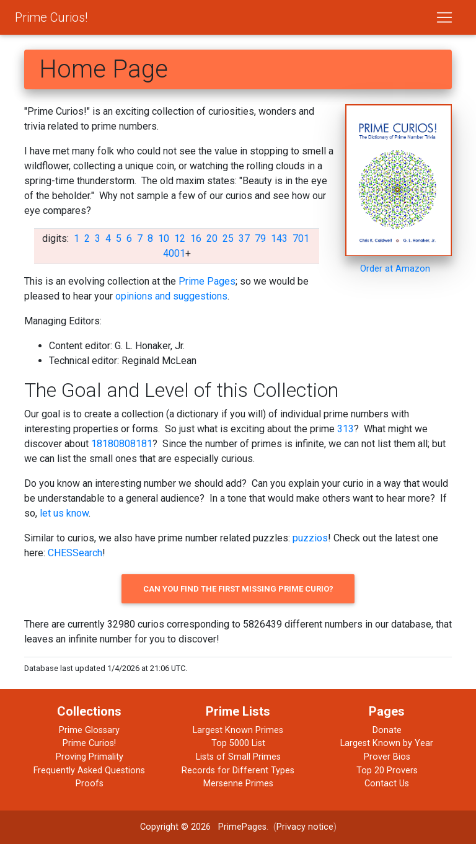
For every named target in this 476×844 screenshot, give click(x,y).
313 (345, 429)
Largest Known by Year (386, 743)
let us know (64, 513)
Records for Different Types (238, 770)
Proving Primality (89, 757)
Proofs (90, 783)
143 (279, 238)
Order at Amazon (395, 269)
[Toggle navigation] (444, 17)
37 (244, 238)
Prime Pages (207, 281)
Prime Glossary (89, 730)
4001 (174, 253)
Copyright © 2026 (175, 827)
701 (301, 238)
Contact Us (386, 783)
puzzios (310, 538)
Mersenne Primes (238, 783)
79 (260, 238)
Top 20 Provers (387, 770)
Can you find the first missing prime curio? (238, 588)
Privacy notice (304, 827)
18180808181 (121, 444)
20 (212, 238)
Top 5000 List (238, 743)
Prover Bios (387, 757)
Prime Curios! (51, 17)
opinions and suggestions (171, 296)
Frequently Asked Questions (89, 770)
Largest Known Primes (238, 730)
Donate (387, 730)
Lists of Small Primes (238, 757)
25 (228, 238)
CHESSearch (75, 553)
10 (163, 238)
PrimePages (242, 827)
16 (195, 238)
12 (179, 238)
